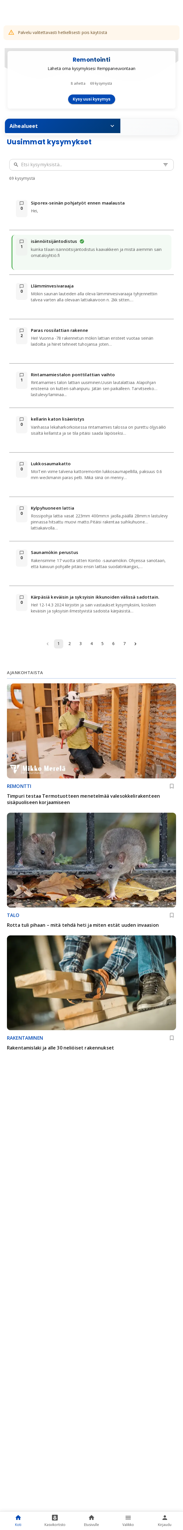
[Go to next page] (135, 643)
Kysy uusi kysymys (92, 99)
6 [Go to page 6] (113, 643)
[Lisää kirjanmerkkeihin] (171, 786)
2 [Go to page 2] (69, 643)
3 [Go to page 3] (80, 643)
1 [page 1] (58, 643)
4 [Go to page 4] (91, 643)
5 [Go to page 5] (102, 643)
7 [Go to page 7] (124, 643)
